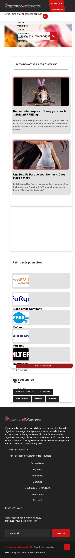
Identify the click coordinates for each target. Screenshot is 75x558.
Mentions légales (12, 552)
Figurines (37, 469)
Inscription (56, 3)
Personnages (37, 494)
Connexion (57, 9)
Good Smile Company (25, 392)
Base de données (36, 16)
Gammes (37, 481)
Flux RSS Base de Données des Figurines (29, 455)
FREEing (38, 398)
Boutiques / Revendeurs (37, 488)
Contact (56, 16)
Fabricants (37, 475)
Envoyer (61, 533)
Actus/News (14, 16)
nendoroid (45, 392)
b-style (52, 398)
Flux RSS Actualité (18, 449)
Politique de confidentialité (33, 552)
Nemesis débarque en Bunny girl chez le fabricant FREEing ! (39, 113)
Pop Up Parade (22, 398)
